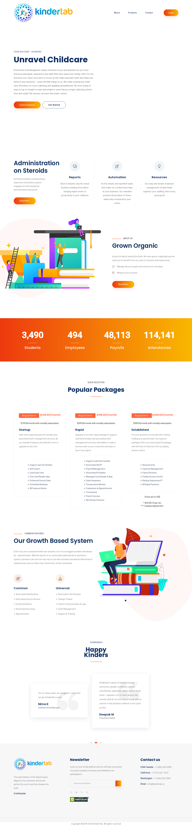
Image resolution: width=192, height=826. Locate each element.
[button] (91, 744)
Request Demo (29, 416)
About (117, 12)
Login (171, 13)
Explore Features (28, 107)
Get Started (57, 107)
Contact (149, 12)
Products (132, 12)
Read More (25, 201)
